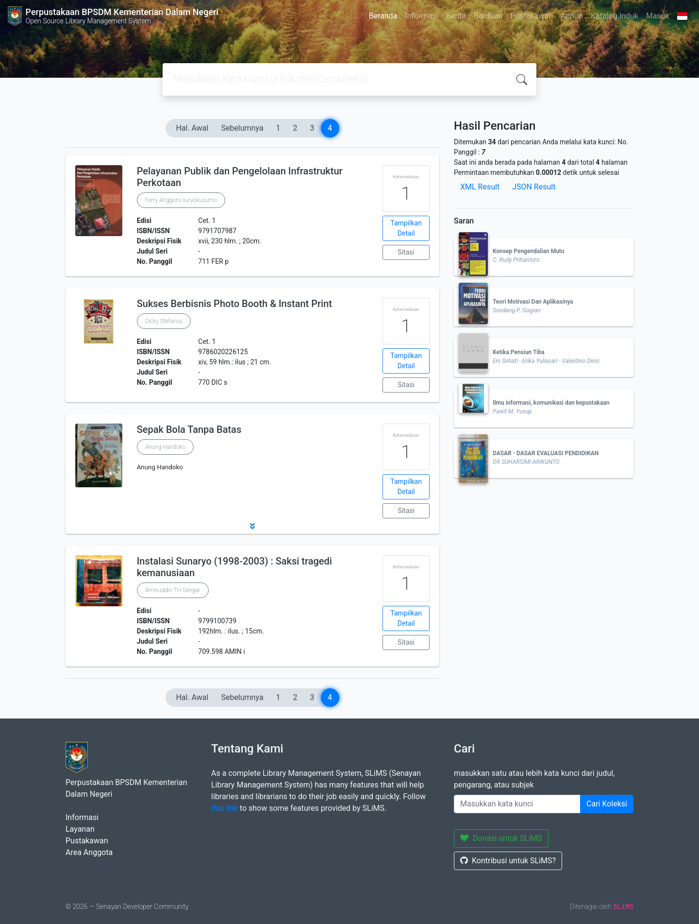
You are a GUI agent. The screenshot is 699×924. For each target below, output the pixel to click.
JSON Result (533, 186)
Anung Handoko (165, 447)
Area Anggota (89, 852)
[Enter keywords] (517, 804)
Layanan (80, 829)
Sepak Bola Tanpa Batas (189, 429)
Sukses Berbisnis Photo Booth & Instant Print (234, 303)
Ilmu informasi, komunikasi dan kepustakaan (551, 402)
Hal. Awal (192, 128)
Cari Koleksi (606, 803)
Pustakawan (531, 15)
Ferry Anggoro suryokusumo (181, 200)
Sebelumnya (242, 128)
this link (224, 808)
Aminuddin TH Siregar (172, 590)
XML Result (479, 186)
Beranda (382, 15)
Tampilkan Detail (406, 228)
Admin (572, 15)
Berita (456, 15)
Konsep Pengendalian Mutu (529, 251)
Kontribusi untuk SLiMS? (508, 860)
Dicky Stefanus (164, 321)
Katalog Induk (614, 15)
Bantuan (488, 15)
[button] (252, 526)
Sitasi (406, 252)
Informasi (421, 15)
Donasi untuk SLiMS (501, 838)
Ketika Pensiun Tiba (519, 352)
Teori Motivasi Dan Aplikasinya (533, 301)
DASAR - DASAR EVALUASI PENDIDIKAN (546, 453)
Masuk (657, 15)
